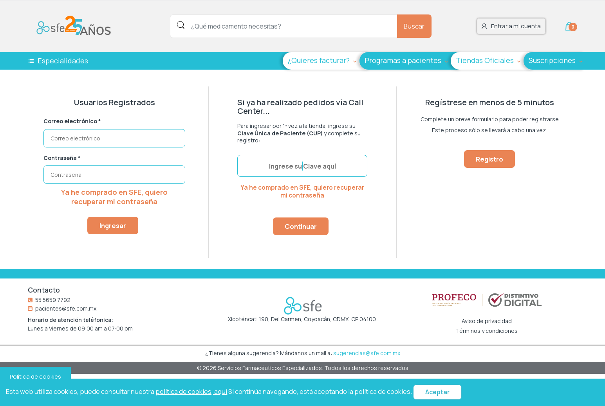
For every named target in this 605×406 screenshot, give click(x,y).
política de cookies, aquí (191, 391)
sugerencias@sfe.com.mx (366, 353)
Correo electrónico (72, 121)
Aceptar (437, 392)
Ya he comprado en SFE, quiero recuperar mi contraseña (114, 196)
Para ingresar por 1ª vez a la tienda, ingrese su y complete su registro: (299, 133)
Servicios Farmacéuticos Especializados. (271, 368)
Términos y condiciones (487, 330)
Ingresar (112, 225)
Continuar (301, 226)
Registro (489, 158)
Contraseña (62, 158)
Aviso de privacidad (487, 321)
